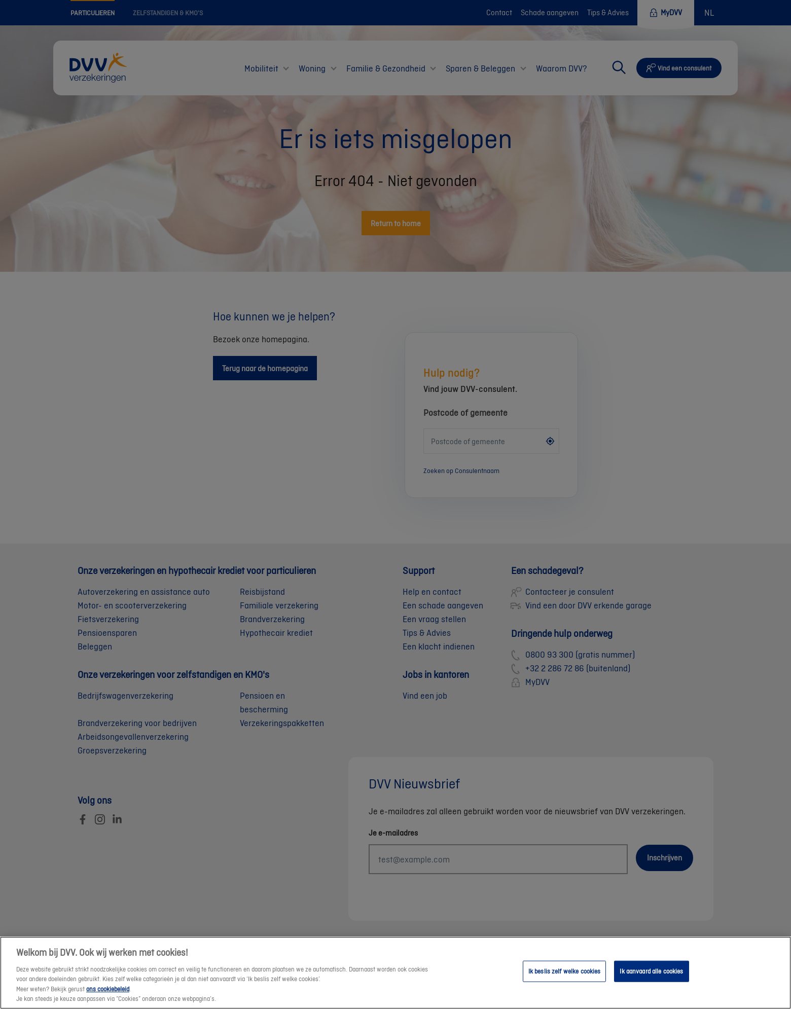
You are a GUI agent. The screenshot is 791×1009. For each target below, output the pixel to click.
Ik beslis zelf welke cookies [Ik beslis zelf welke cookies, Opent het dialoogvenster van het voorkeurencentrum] (564, 979)
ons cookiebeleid (107, 996)
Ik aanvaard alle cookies (651, 979)
